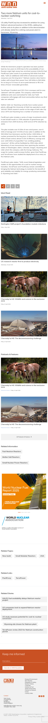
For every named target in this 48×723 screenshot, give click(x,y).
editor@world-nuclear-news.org (13, 705)
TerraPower (21, 578)
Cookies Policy (40, 716)
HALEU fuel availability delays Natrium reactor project (21, 599)
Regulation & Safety (30, 682)
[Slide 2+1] (25, 512)
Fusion (27, 692)
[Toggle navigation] (44, 2)
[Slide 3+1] (28, 512)
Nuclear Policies (29, 684)
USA (42, 556)
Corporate (28, 685)
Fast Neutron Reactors (11, 451)
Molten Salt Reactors (10, 457)
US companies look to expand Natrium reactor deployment (21, 608)
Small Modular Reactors (25, 556)
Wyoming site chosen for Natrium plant (20, 624)
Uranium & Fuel (29, 687)
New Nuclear (28, 681)
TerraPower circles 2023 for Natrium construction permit (22, 631)
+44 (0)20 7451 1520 (9, 707)
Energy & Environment (31, 679)
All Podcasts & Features (23, 437)
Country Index (29, 693)
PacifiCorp (6, 578)
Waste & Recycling (30, 688)
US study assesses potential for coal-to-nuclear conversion (21, 618)
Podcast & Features (30, 690)
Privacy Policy (32, 716)
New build (6, 556)
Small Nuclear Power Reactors (15, 463)
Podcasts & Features (5, 390)
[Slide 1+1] (22, 512)
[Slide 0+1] (19, 512)
